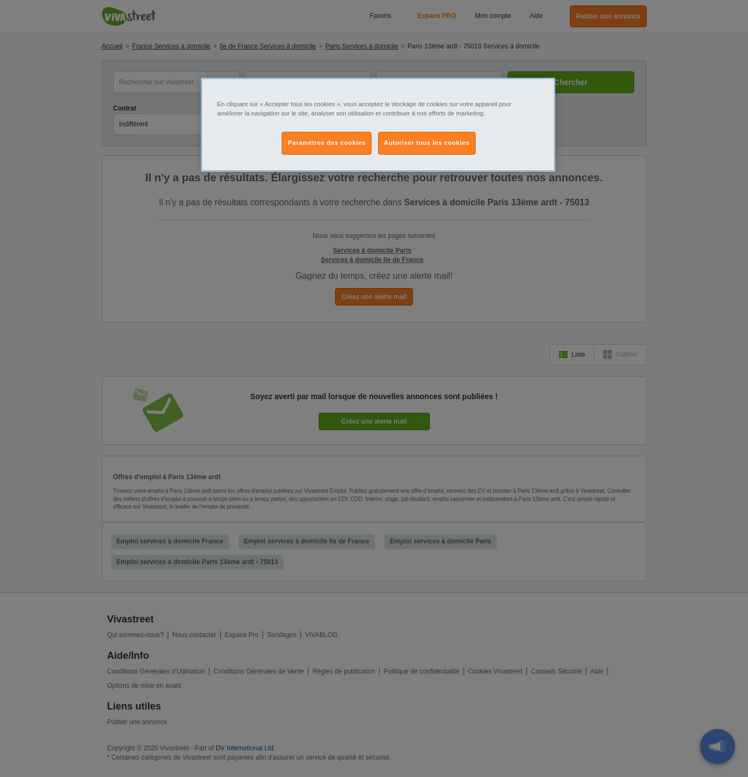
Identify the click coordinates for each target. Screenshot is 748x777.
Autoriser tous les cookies (427, 142)
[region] (378, 125)
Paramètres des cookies (327, 142)
